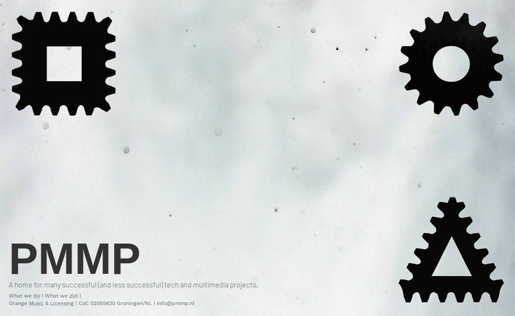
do (36, 296)
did (73, 296)
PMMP (75, 258)
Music (36, 303)
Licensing (62, 303)
